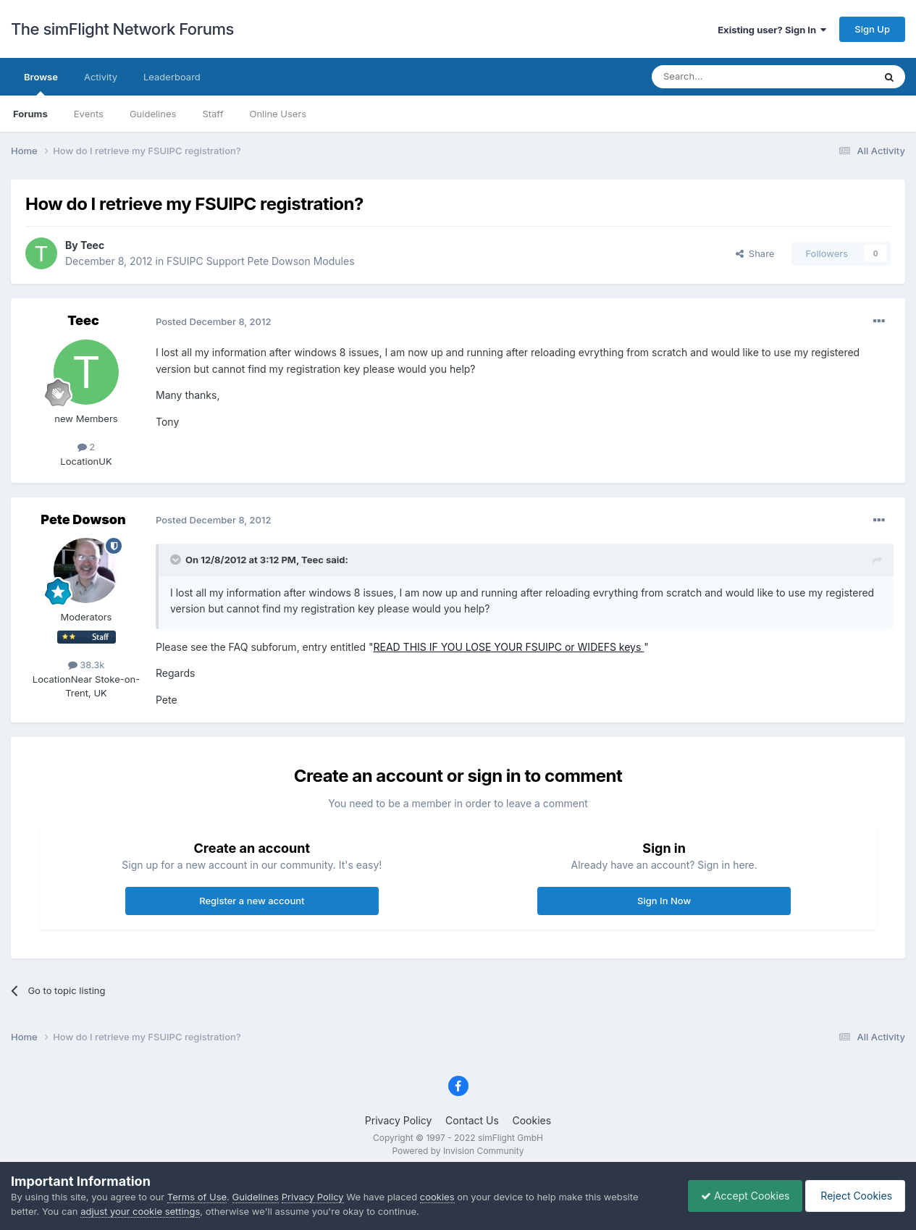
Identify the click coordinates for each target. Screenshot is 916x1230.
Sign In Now (664, 900)
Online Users (277, 113)
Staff (212, 113)
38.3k (86, 664)
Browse (41, 83)
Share (755, 253)
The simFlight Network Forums (122, 29)
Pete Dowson (83, 519)
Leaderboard (172, 77)
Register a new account (251, 900)
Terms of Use (197, 1196)
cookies (437, 1196)
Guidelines (153, 113)
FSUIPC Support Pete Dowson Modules (260, 261)
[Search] (727, 76)
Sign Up (872, 29)
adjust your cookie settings (140, 1211)
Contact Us (472, 1120)
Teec (92, 245)
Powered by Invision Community (458, 1150)
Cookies (531, 1120)
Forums (30, 113)
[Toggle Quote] (176, 559)
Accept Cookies (738, 1195)
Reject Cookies (852, 1195)
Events (89, 113)
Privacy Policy (398, 1120)
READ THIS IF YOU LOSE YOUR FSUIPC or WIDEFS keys (508, 647)
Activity (100, 77)
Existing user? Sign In (772, 29)
